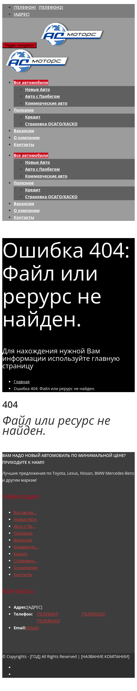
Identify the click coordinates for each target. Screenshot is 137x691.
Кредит (33, 117)
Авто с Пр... (24, 526)
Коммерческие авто (46, 103)
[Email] (32, 627)
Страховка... (25, 560)
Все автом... (25, 512)
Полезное (24, 110)
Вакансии (24, 130)
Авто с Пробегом (42, 96)
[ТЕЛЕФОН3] (48, 621)
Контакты (24, 144)
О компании (27, 137)
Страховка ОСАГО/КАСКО (51, 123)
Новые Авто (37, 89)
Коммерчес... (26, 547)
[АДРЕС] (21, 14)
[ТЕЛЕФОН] (25, 7)
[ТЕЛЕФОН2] (51, 7)
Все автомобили (31, 82)
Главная (22, 381)
